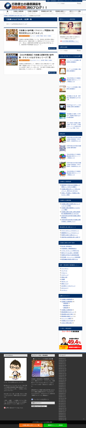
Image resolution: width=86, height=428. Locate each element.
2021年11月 (62, 368)
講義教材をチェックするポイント (70, 233)
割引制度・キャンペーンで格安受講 (70, 257)
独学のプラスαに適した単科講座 (70, 253)
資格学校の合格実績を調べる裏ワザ (70, 237)
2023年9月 (61, 362)
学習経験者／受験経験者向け (69, 248)
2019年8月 (61, 383)
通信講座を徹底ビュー (60, 12)
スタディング (64, 275)
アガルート (64, 273)
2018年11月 (62, 391)
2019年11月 (62, 378)
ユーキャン (64, 290)
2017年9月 (61, 400)
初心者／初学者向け (66, 246)
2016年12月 (62, 408)
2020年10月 (62, 375)
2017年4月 (61, 403)
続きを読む (52, 48)
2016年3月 (61, 415)
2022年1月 (61, 367)
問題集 (41, 35)
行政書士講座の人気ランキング (30, 425)
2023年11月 (62, 360)
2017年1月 (61, 406)
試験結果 (65, 307)
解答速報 (65, 305)
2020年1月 (61, 376)
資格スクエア (64, 283)
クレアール (64, 270)
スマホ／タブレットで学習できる (70, 250)
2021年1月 (61, 372)
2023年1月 (61, 363)
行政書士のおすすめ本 (67, 320)
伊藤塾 (63, 279)
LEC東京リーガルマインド (68, 286)
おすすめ (34, 60)
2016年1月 (61, 418)
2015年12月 (62, 420)
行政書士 (49, 35)
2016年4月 (61, 413)
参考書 (37, 35)
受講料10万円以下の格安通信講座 (70, 255)
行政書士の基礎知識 (18, 12)
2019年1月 (61, 388)
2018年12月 (62, 390)
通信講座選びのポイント (67, 312)
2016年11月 (62, 410)
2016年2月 (61, 416)
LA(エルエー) (64, 288)
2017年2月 (61, 405)
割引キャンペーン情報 (75, 12)
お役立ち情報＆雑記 (66, 323)
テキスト (34, 35)
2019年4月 (61, 386)
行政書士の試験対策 (66, 309)
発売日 (45, 35)
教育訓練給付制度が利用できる (69, 259)
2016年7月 (61, 411)
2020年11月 (62, 373)
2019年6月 (61, 385)
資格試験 (65, 303)
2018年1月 (61, 396)
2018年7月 (61, 395)
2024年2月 (61, 358)
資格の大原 (64, 277)
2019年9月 (61, 381)
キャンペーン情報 (66, 318)
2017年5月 (61, 401)
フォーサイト (64, 268)
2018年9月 (61, 393)
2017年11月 (62, 398)
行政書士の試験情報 (32, 12)
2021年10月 (62, 370)
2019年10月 (62, 380)
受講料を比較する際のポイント (69, 235)
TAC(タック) (64, 281)
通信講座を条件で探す (46, 12)
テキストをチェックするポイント (70, 230)
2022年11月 (62, 365)
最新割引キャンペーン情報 (55, 425)
